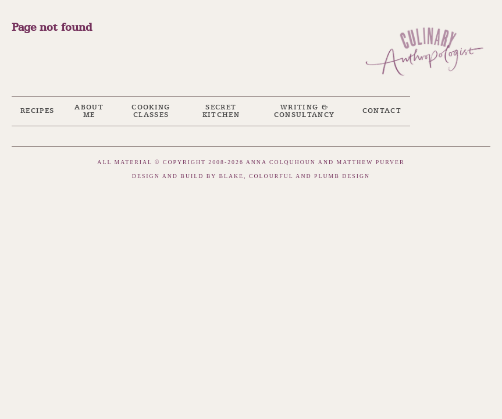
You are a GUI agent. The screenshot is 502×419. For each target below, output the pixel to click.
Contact (381, 111)
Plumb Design (342, 176)
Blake (231, 176)
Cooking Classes (150, 111)
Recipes (37, 111)
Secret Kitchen (221, 111)
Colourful (271, 176)
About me (89, 111)
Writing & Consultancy (304, 111)
